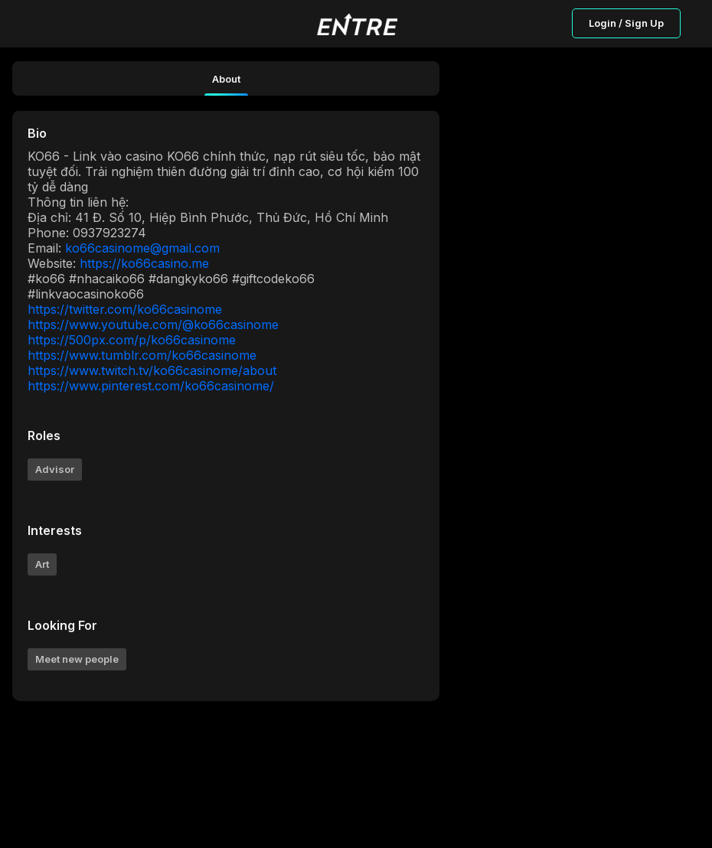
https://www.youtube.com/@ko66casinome (153, 324)
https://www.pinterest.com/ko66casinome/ (151, 385)
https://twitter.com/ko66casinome (125, 309)
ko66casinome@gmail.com (142, 248)
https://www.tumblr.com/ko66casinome (142, 355)
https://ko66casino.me (144, 263)
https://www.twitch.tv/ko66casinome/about (152, 370)
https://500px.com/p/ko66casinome (132, 339)
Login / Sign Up (626, 23)
